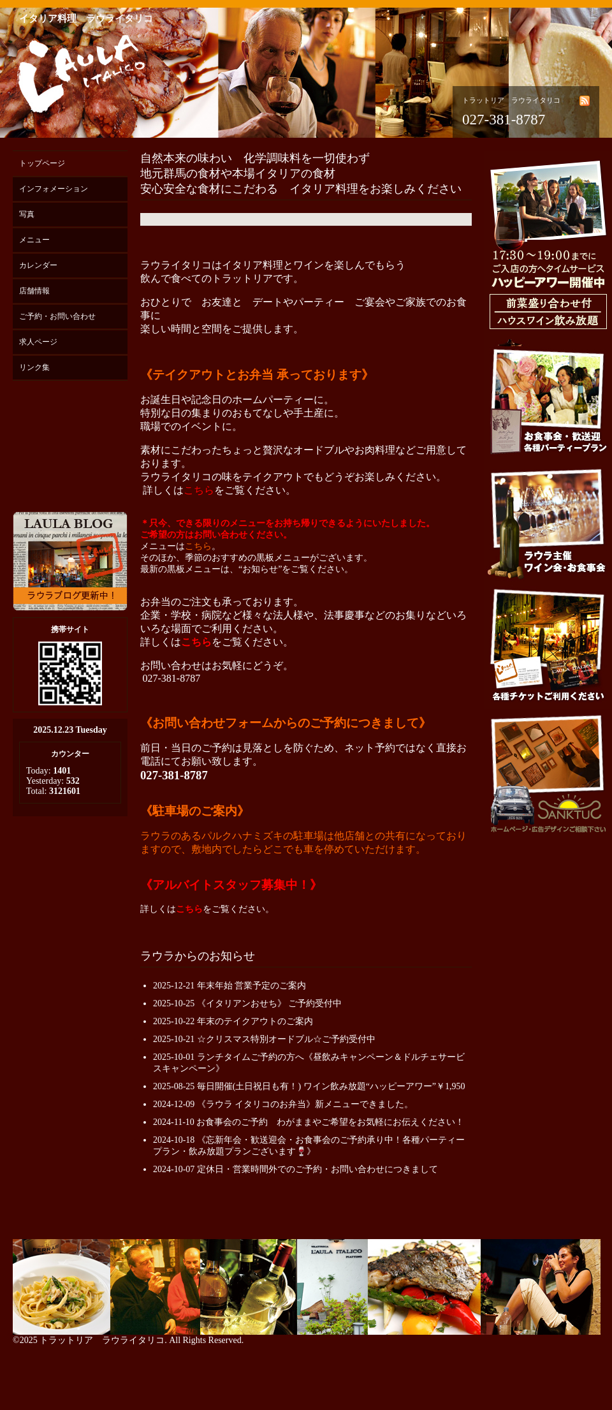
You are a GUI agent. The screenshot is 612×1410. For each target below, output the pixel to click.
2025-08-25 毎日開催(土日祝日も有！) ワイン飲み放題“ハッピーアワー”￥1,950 (309, 1086)
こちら (199, 490)
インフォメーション (53, 188)
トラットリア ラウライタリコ (102, 1340)
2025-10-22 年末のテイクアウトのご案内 (233, 1021)
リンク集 (34, 367)
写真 (26, 214)
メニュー (34, 239)
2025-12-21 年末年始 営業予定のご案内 (229, 985)
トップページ (42, 163)
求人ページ (38, 341)
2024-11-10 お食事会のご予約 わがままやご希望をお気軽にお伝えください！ (308, 1122)
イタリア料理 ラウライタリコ (86, 18)
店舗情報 (34, 290)
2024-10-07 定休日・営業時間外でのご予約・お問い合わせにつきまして (295, 1169)
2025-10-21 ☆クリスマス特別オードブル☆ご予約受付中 (264, 1039)
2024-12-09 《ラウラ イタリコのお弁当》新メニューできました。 (283, 1104)
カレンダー (38, 265)
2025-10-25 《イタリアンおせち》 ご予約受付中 (247, 1003)
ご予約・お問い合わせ (57, 316)
